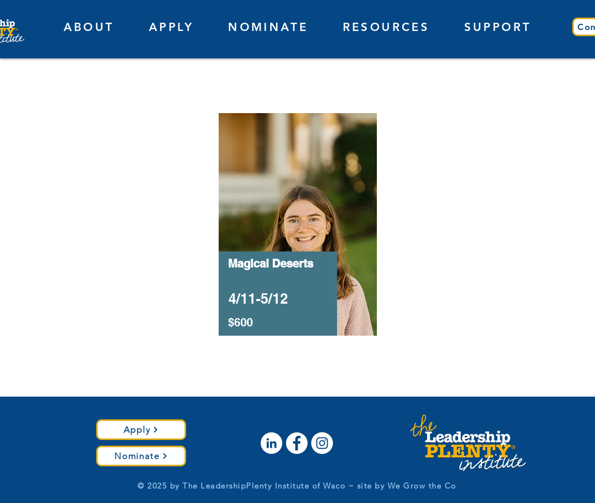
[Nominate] (141, 456)
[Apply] (141, 429)
